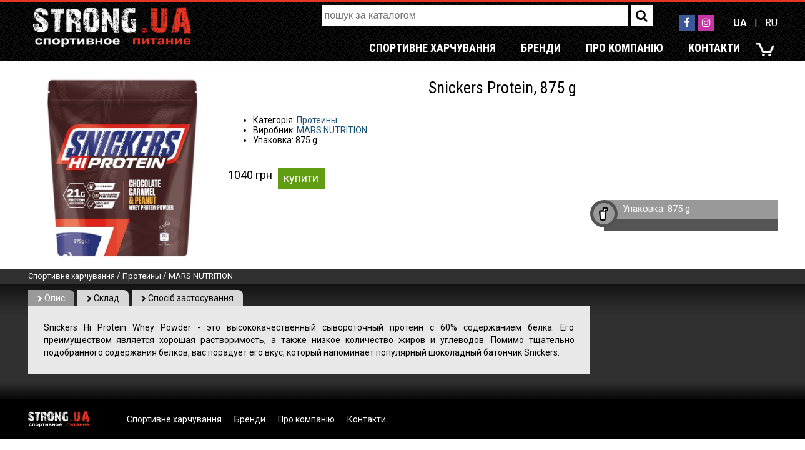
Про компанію (624, 47)
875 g (679, 208)
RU (771, 23)
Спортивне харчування (432, 47)
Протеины (317, 120)
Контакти (714, 47)
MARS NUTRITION (332, 130)
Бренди (541, 47)
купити (301, 177)
